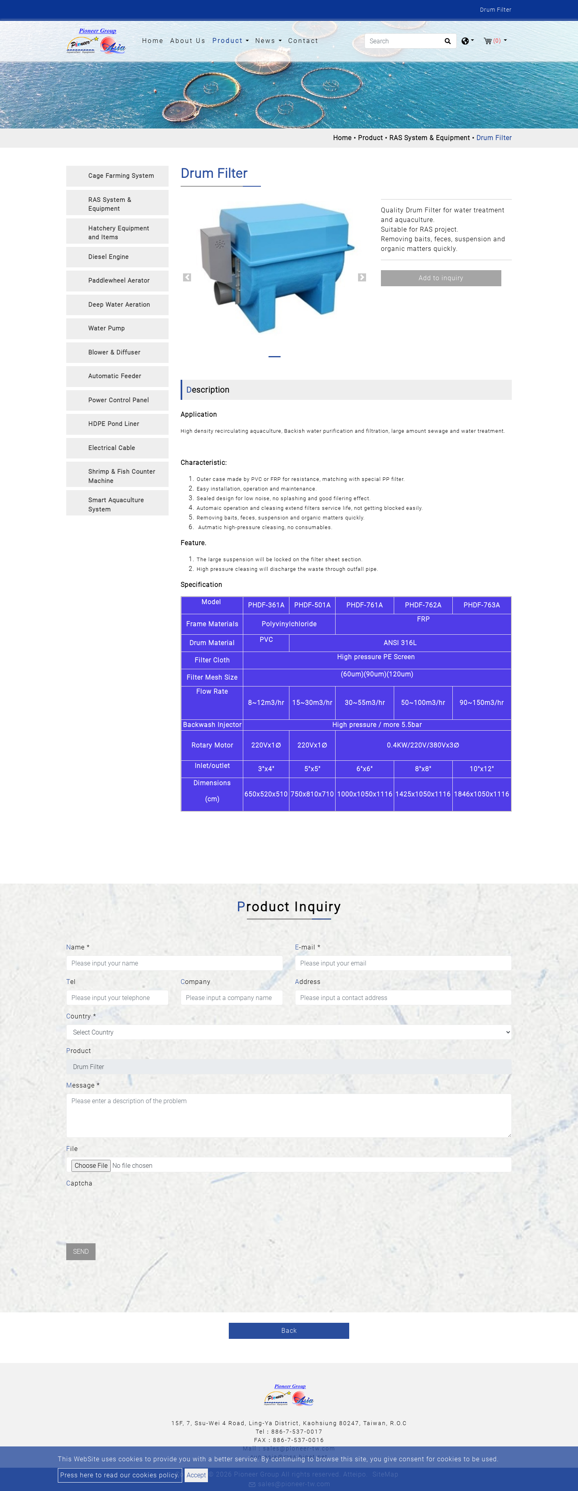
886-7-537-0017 (297, 1431)
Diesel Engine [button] (108, 257)
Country (81, 1016)
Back (289, 1330)
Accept (196, 1475)
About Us (188, 41)
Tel (71, 982)
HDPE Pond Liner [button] (113, 424)
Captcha (79, 1183)
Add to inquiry (441, 278)
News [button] (267, 41)
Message (83, 1085)
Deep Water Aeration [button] (119, 304)
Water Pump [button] (106, 328)
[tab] (117, 176)
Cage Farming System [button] (121, 175)
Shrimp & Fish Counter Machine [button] (121, 476)
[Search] (410, 41)
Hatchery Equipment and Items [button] (118, 233)
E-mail (308, 947)
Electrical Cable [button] (111, 448)
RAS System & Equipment (429, 138)
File (72, 1149)
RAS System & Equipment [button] (109, 204)
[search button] (446, 44)
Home (154, 40)
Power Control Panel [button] (118, 400)
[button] (187, 277)
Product (370, 138)
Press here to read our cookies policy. (120, 1475)
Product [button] (229, 41)
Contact (303, 41)
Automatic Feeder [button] (114, 376)
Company (196, 982)
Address (308, 982)
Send (81, 1251)
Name (78, 947)
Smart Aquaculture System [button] (116, 505)
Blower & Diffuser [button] (114, 352)
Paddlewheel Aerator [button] (119, 280)
